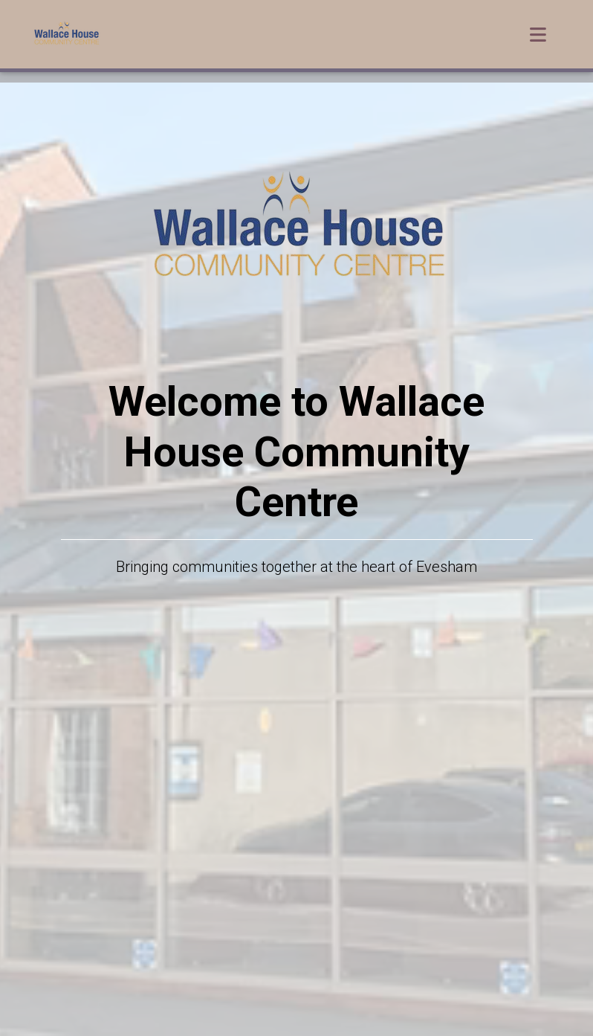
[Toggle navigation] (538, 37)
